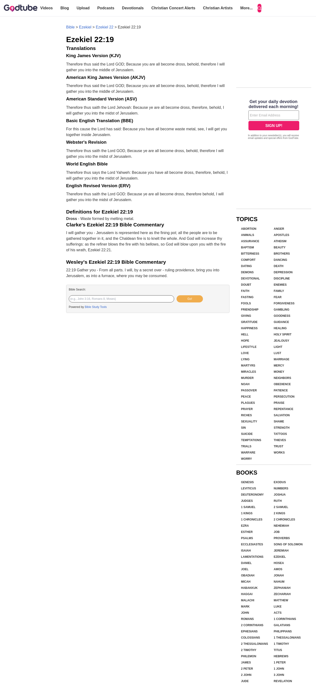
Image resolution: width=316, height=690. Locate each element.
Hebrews (281, 656)
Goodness (282, 316)
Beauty (280, 247)
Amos (278, 569)
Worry (246, 458)
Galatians (282, 625)
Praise (279, 403)
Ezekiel (85, 27)
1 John (279, 668)
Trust (278, 446)
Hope (245, 340)
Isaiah (246, 550)
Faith (245, 291)
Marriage (281, 359)
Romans (247, 619)
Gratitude (249, 322)
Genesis (247, 482)
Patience (281, 390)
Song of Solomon (288, 544)
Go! (189, 299)
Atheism (280, 241)
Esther (247, 532)
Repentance (283, 409)
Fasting (247, 297)
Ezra (245, 525)
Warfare (248, 452)
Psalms (247, 538)
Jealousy (281, 340)
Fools (246, 303)
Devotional (250, 278)
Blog (64, 8)
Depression (283, 272)
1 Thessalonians (287, 637)
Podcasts (105, 8)
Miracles (248, 371)
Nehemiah (281, 525)
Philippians (283, 631)
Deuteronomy (252, 494)
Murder (247, 378)
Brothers (282, 253)
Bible (70, 27)
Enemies (280, 284)
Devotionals (133, 8)
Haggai (247, 594)
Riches (246, 415)
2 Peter (247, 668)
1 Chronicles (251, 519)
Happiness (249, 328)
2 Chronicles (284, 519)
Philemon (248, 656)
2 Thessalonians (254, 644)
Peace (246, 396)
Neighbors (282, 378)
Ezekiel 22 (105, 27)
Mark (245, 606)
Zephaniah (282, 588)
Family (279, 291)
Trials (246, 446)
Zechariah (282, 594)
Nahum (279, 581)
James (246, 662)
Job (277, 532)
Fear (278, 297)
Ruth (278, 501)
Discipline (282, 278)
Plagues (248, 403)
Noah (245, 384)
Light (278, 347)
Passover (249, 390)
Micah (245, 581)
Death (278, 266)
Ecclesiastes (252, 544)
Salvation (282, 415)
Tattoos (280, 434)
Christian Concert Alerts (173, 8)
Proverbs (282, 538)
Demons (247, 272)
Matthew (281, 600)
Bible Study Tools (96, 307)
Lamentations (252, 557)
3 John (279, 675)
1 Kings (247, 513)
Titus (278, 650)
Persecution (284, 396)
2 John (246, 675)
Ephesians (249, 631)
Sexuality (249, 421)
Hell (244, 334)
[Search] (259, 8)
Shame (279, 421)
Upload (83, 8)
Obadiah (247, 575)
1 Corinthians (285, 619)
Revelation (283, 681)
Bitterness (250, 253)
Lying (245, 359)
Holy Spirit (283, 334)
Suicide (247, 434)
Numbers (281, 488)
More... (246, 8)
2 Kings (279, 513)
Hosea (279, 563)
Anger (279, 228)
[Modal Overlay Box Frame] (273, 120)
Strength (282, 427)
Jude (245, 681)
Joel (244, 569)
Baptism (247, 247)
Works (279, 452)
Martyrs (248, 365)
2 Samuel (281, 507)
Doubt (246, 284)
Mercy (279, 365)
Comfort (248, 260)
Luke (278, 606)
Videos (46, 8)
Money (279, 371)
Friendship (250, 309)
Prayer (247, 409)
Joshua (280, 494)
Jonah (279, 575)
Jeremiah (281, 550)
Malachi (247, 600)
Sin (243, 427)
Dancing (280, 260)
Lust (277, 353)
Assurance (250, 241)
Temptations (251, 440)
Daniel (246, 563)
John (245, 612)
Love (245, 353)
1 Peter (280, 662)
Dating (246, 266)
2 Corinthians (252, 625)
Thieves (280, 440)
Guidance (281, 322)
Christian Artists (218, 8)
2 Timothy (248, 650)
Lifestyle (249, 347)
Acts (278, 612)
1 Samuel (248, 507)
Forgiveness (284, 303)
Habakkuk (249, 588)
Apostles (281, 235)
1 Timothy (281, 644)
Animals (247, 235)
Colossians (250, 637)
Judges (247, 501)
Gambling (281, 309)
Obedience (282, 384)
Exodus (280, 482)
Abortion (248, 228)
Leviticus (248, 488)
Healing (280, 328)
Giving (246, 316)
